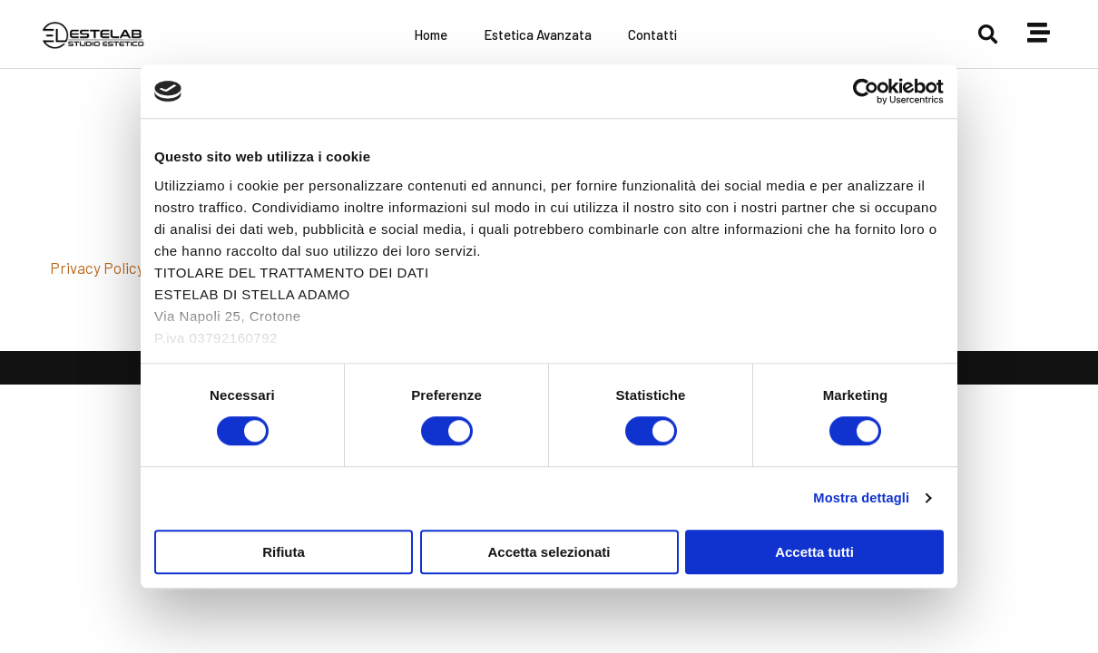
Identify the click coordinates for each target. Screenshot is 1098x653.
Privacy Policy (97, 267)
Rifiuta (283, 552)
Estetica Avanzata (538, 34)
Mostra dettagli (859, 498)
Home (430, 34)
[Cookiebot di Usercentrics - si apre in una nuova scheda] (864, 91)
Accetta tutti (814, 552)
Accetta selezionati (548, 552)
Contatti (652, 34)
